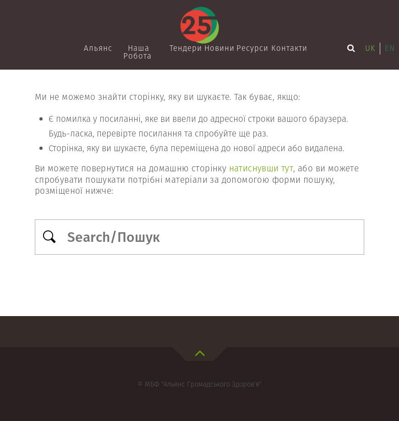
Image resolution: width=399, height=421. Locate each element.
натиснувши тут (261, 168)
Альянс (97, 48)
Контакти (287, 48)
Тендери (185, 48)
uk (370, 48)
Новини (218, 48)
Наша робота (137, 52)
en (390, 48)
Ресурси (252, 48)
